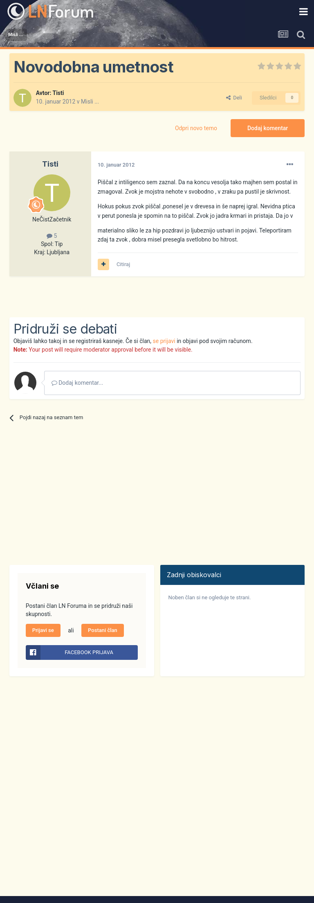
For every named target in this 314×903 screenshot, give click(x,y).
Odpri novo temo (196, 128)
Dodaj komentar (267, 128)
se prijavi (164, 341)
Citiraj (123, 264)
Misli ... (90, 101)
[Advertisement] (105, 296)
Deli (234, 98)
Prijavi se (43, 630)
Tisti (58, 93)
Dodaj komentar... (77, 382)
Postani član (102, 630)
